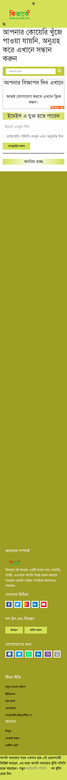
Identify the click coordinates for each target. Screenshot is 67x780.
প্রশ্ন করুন (10, 701)
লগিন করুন (36, 630)
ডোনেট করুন (12, 738)
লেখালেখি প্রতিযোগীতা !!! (18, 715)
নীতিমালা (10, 694)
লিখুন (8, 731)
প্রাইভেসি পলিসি (37, 768)
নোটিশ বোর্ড (11, 745)
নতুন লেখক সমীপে (15, 687)
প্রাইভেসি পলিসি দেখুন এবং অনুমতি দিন (35, 136)
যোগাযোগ (10, 708)
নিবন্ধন (14, 630)
